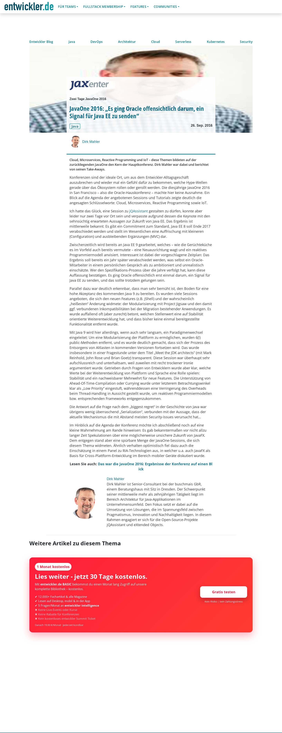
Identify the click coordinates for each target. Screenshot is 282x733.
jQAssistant (138, 211)
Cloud (155, 42)
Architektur (127, 42)
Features (138, 7)
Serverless (183, 42)
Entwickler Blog (41, 42)
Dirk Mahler (91, 142)
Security (246, 42)
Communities (165, 7)
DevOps (96, 42)
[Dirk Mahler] (76, 142)
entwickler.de (29, 7)
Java (72, 42)
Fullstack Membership (103, 7)
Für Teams (67, 7)
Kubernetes (216, 42)
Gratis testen (223, 592)
